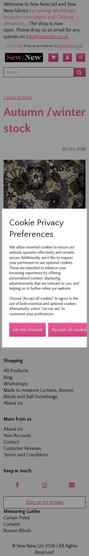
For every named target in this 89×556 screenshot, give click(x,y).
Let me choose (27, 329)
